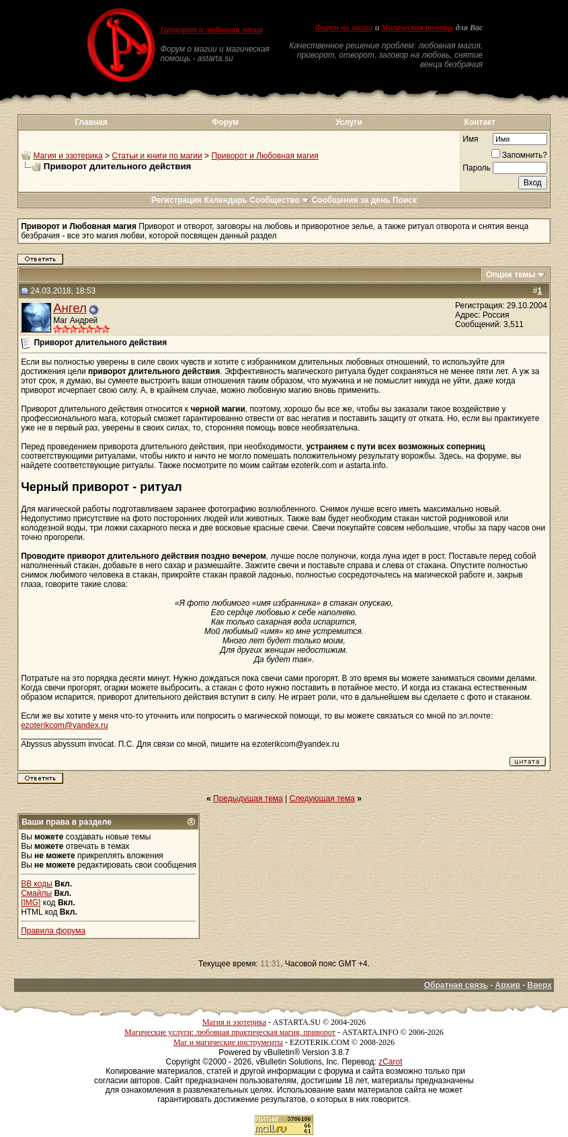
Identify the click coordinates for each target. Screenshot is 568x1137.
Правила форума (53, 931)
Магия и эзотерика (67, 156)
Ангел (70, 308)
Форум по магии (344, 27)
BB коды (36, 884)
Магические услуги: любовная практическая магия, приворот (229, 1032)
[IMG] (30, 902)
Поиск (405, 200)
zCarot (390, 1061)
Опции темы (511, 274)
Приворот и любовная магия (211, 29)
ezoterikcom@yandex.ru (64, 725)
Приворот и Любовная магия (264, 156)
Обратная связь (456, 985)
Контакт (479, 122)
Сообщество (279, 200)
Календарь (225, 200)
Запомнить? (519, 155)
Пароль (476, 168)
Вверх (539, 985)
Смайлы (36, 893)
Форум (225, 122)
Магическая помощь (417, 27)
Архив (507, 985)
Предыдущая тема (248, 798)
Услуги (348, 122)
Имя (470, 139)
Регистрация (176, 200)
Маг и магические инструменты (228, 1042)
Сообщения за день (350, 200)
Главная (91, 122)
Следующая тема (322, 798)
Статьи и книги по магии (157, 156)
